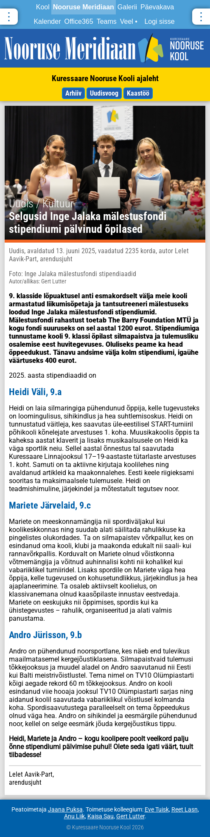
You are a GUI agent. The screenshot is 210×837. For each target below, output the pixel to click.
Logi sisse (159, 21)
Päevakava (157, 7)
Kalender (47, 21)
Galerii (127, 7)
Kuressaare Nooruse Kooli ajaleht (105, 78)
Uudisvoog (104, 93)
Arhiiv (73, 93)
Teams (107, 21)
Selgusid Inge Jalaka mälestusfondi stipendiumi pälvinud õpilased (88, 222)
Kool (43, 7)
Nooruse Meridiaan (83, 7)
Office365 (78, 21)
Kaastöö (138, 93)
